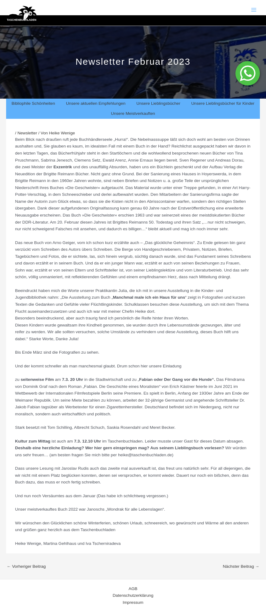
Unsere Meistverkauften (133, 113)
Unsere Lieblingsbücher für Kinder (222, 103)
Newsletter (27, 133)
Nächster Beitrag (241, 566)
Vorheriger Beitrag (26, 566)
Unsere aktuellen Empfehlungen (96, 103)
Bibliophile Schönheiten (33, 103)
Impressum (133, 602)
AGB (133, 588)
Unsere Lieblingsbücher (158, 103)
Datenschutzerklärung (133, 595)
